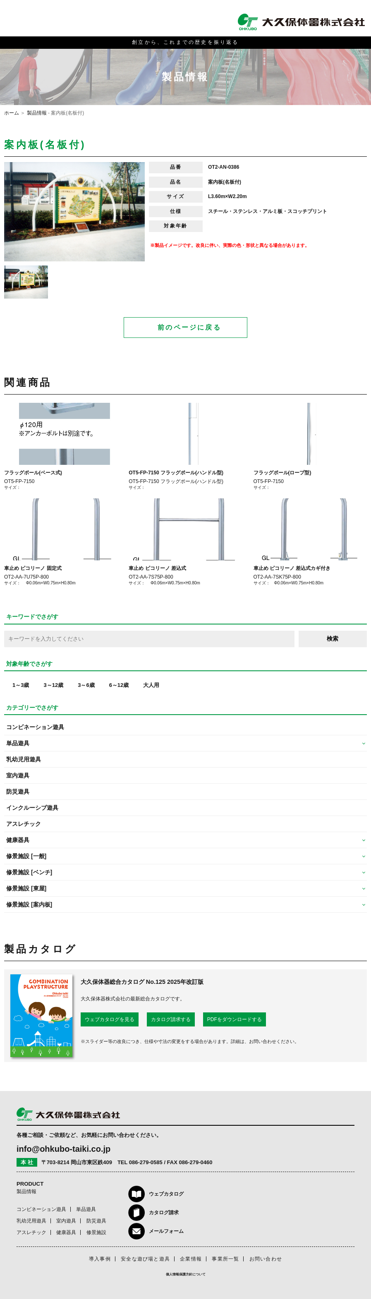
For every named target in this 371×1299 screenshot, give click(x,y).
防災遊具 (17, 791)
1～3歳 (20, 685)
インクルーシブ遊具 (32, 807)
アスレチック (23, 824)
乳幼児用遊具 (23, 759)
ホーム (11, 113)
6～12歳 (119, 685)
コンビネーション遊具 (35, 727)
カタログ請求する (171, 1019)
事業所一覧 (225, 1259)
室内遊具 (17, 775)
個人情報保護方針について (186, 1274)
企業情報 (191, 1259)
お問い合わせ (265, 1259)
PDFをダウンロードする (234, 1019)
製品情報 (37, 113)
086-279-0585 (146, 1162)
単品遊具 (86, 1209)
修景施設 (96, 1232)
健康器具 (66, 1232)
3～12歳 (53, 685)
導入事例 (100, 1259)
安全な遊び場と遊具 (145, 1259)
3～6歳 (86, 685)
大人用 (151, 685)
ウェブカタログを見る (109, 1019)
